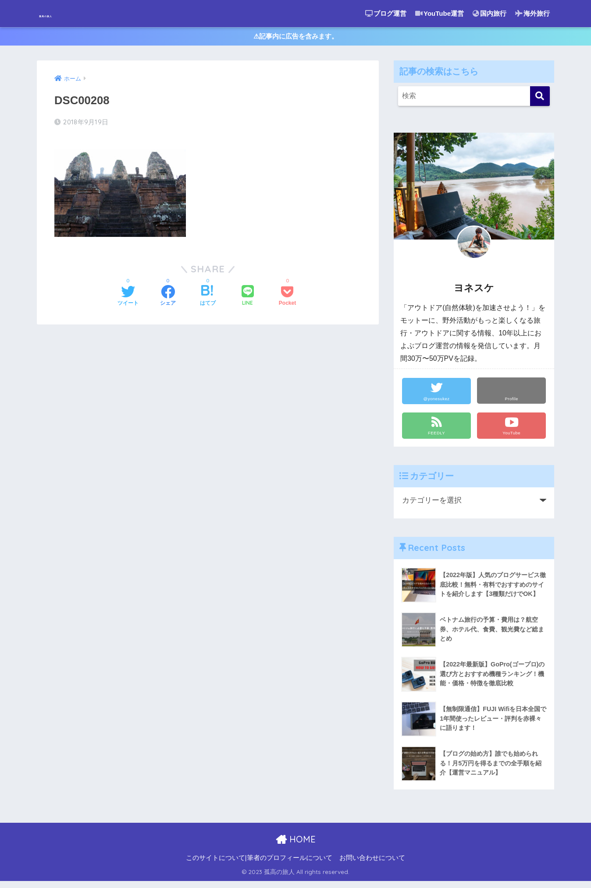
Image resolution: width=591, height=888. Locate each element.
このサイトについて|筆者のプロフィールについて (259, 864)
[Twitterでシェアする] (128, 296)
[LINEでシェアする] (248, 296)
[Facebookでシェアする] (168, 296)
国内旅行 (489, 13)
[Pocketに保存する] (287, 296)
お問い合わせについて (372, 864)
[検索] (540, 100)
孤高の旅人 (65, 13)
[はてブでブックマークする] (208, 296)
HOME (295, 845)
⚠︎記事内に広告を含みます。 (296, 39)
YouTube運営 (439, 13)
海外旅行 (532, 13)
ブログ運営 (385, 13)
